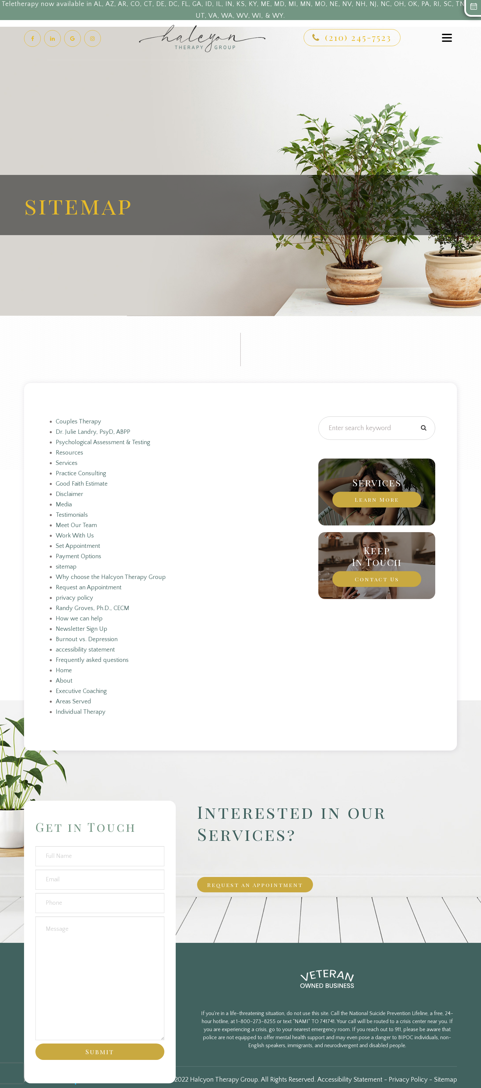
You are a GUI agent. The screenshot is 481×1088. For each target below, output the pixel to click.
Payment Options (80, 552)
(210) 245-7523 (358, 37)
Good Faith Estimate (83, 481)
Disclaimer (70, 491)
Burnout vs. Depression (88, 632)
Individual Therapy (82, 702)
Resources (70, 451)
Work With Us (76, 531)
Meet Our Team (77, 521)
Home (64, 662)
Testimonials (73, 511)
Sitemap (445, 1070)
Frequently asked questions (94, 652)
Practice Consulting (83, 471)
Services (67, 461)
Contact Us (377, 579)
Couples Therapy (80, 421)
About (64, 672)
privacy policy (75, 592)
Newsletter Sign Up (83, 622)
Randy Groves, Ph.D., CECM (94, 602)
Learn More (377, 499)
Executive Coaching (83, 682)
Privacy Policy (408, 1070)
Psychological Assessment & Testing (106, 441)
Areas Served (74, 692)
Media (64, 501)
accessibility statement (87, 642)
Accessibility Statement (349, 1070)
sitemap (67, 562)
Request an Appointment (90, 582)
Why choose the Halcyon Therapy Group (114, 572)
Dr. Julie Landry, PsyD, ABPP (94, 431)
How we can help (81, 612)
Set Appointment (79, 542)
